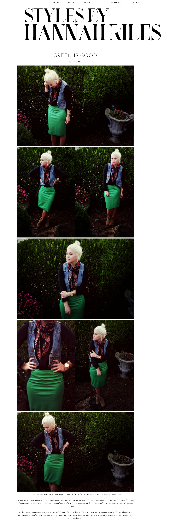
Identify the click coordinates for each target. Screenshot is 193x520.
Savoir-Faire (38, 494)
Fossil (119, 494)
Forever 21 (106, 494)
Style (71, 2)
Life (101, 2)
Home (56, 2)
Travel (86, 2)
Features (116, 2)
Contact (135, 2)
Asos (92, 494)
